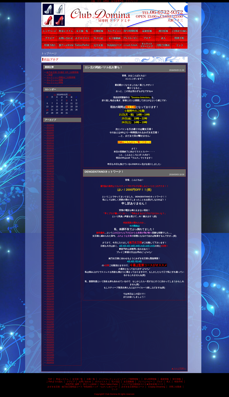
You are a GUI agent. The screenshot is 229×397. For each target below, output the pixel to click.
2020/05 (50, 255)
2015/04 (50, 125)
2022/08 (50, 324)
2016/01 (50, 148)
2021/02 (50, 278)
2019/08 (50, 240)
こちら (127, 142)
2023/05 (50, 347)
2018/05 (50, 209)
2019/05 (50, 232)
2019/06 (50, 235)
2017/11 (50, 196)
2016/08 (50, 166)
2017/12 (50, 199)
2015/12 (50, 145)
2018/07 (50, 214)
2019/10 (50, 242)
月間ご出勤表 (163, 45)
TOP (50, 30)
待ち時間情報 (131, 30)
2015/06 (50, 130)
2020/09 (50, 265)
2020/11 (50, 270)
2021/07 (50, 291)
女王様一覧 (82, 30)
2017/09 (50, 191)
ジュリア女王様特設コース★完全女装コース (98, 45)
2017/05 (50, 184)
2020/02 (50, 250)
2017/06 (50, 186)
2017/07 (50, 189)
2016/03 (50, 153)
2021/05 (50, 286)
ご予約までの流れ (179, 30)
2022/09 (50, 327)
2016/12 (50, 173)
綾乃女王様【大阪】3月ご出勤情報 (62, 72)
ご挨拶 (49, 75)
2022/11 (50, 332)
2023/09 (50, 357)
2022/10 (50, 329)
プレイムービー (131, 37)
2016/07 (50, 163)
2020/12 (50, 273)
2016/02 (50, 150)
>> (69, 94)
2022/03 (50, 311)
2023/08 (50, 355)
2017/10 (50, 194)
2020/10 (50, 268)
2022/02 (50, 309)
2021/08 (50, 293)
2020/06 (50, 258)
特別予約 (179, 37)
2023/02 (50, 339)
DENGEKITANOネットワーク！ (104, 171)
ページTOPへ (179, 368)
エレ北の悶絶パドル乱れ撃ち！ (103, 67)
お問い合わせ (66, 37)
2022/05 (50, 316)
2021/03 (50, 281)
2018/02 (50, 204)
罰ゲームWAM (66, 45)
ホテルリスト (82, 37)
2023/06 (50, 349)
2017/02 (50, 178)
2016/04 (50, 155)
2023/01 (50, 337)
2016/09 (50, 168)
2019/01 (50, 224)
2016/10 (50, 171)
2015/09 (50, 138)
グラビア (50, 37)
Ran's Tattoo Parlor (82, 45)
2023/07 (50, 352)
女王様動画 (114, 37)
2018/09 (50, 219)
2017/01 (50, 176)
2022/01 (50, 306)
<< (55, 94)
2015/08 (50, 135)
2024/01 (50, 360)
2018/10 (50, 222)
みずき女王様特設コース (131, 45)
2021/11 (50, 301)
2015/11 (50, 143)
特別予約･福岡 (50, 45)
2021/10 (50, 298)
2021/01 (50, 275)
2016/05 (50, 158)
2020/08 (50, 263)
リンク (179, 45)
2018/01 (50, 201)
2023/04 (50, 344)
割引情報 (163, 30)
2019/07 (50, 237)
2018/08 (50, 217)
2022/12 (50, 334)
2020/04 (50, 252)
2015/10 (50, 140)
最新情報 (147, 30)
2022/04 (50, 314)
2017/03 (50, 181)
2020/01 (50, 247)
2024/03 (50, 362)
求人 (163, 37)
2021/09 (50, 296)
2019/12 (50, 245)
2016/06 (50, 161)
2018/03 (50, 207)
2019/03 (50, 227)
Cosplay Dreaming (147, 45)
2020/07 (50, 260)
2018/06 (50, 212)
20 (47, 110)
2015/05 (50, 127)
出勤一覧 (98, 30)
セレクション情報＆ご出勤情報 (60, 77)
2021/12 (50, 304)
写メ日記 (98, 37)
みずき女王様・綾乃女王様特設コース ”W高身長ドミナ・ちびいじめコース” (114, 45)
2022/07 (50, 321)
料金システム (66, 30)
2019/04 (50, 229)
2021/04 (50, 283)
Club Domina (114, 14)
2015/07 (50, 132)
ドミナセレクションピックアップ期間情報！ (114, 30)
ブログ (147, 37)
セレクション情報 (54, 80)
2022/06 (50, 319)
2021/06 (50, 288)
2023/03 (50, 342)
